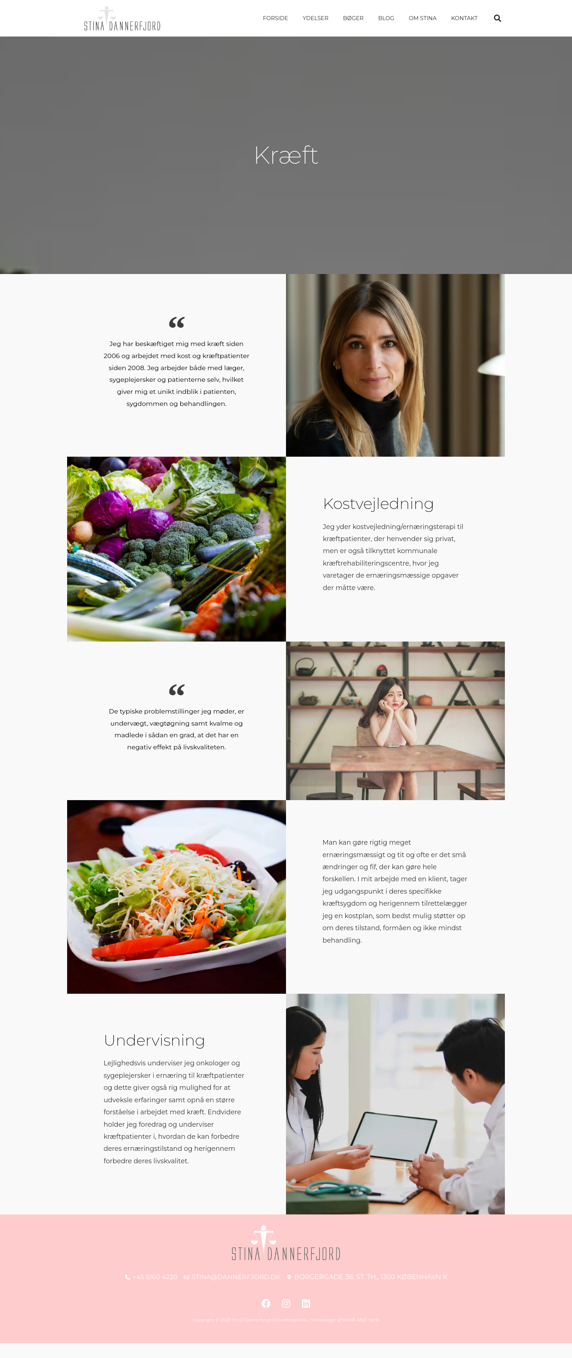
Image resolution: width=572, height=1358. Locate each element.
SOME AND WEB (360, 1335)
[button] (497, 18)
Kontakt (464, 18)
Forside (275, 18)
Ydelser (316, 18)
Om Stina (423, 18)
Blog (386, 18)
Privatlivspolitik (291, 1335)
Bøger (353, 18)
